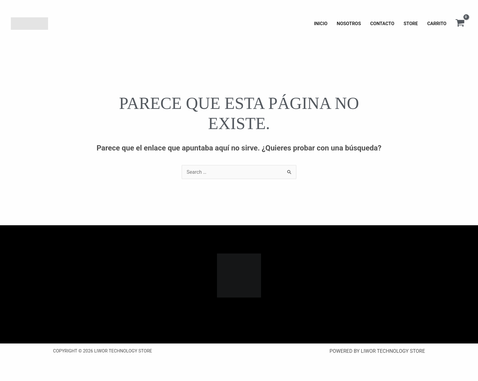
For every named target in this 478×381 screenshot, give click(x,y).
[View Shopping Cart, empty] (460, 23)
